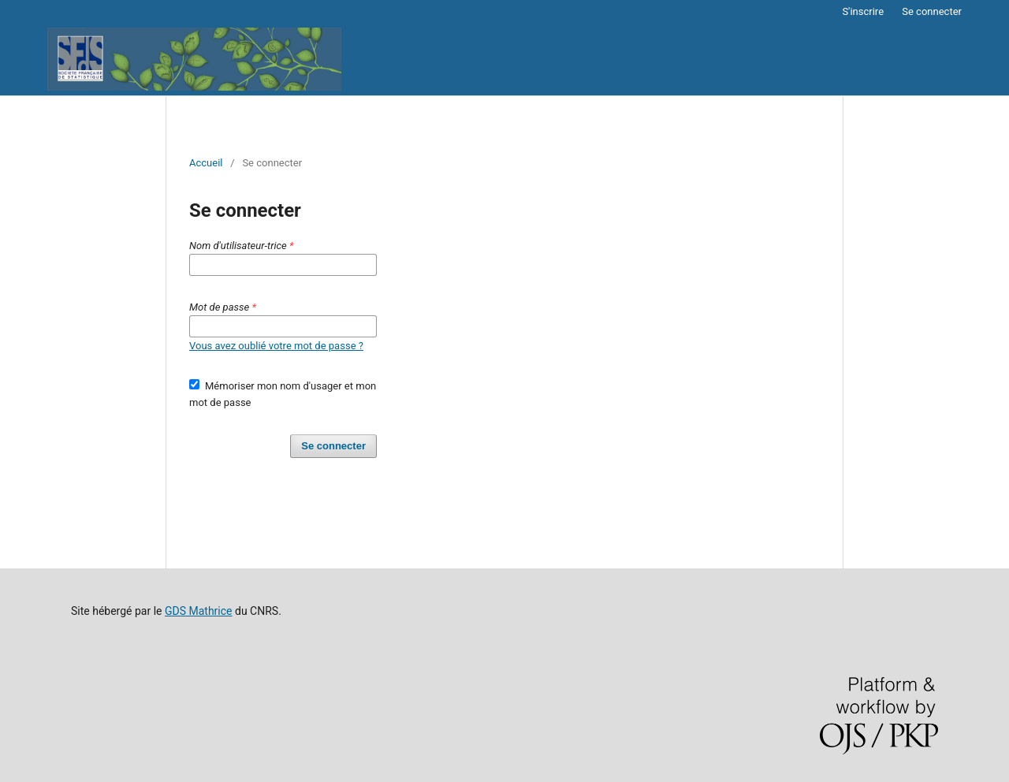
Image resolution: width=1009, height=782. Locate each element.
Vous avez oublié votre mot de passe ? (276, 346)
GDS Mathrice (199, 611)
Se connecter (932, 11)
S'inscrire (863, 11)
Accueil (206, 163)
